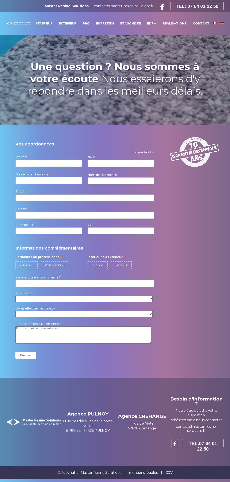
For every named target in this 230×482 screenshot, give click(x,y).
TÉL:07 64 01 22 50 (203, 447)
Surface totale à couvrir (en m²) (38, 277)
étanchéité (130, 23)
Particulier (26, 265)
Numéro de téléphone (33, 174)
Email (20, 192)
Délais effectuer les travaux (35, 308)
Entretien (105, 23)
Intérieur (97, 265)
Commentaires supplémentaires (39, 324)
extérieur (67, 23)
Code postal (24, 225)
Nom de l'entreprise (102, 175)
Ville (90, 225)
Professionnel (55, 265)
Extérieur (121, 265)
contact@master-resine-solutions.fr (124, 6)
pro (86, 23)
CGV (169, 476)
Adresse (22, 209)
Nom (93, 157)
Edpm (151, 23)
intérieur (44, 23)
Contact (201, 23)
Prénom (22, 157)
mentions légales (143, 476)
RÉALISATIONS (175, 23)
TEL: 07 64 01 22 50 (197, 6)
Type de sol (23, 293)
